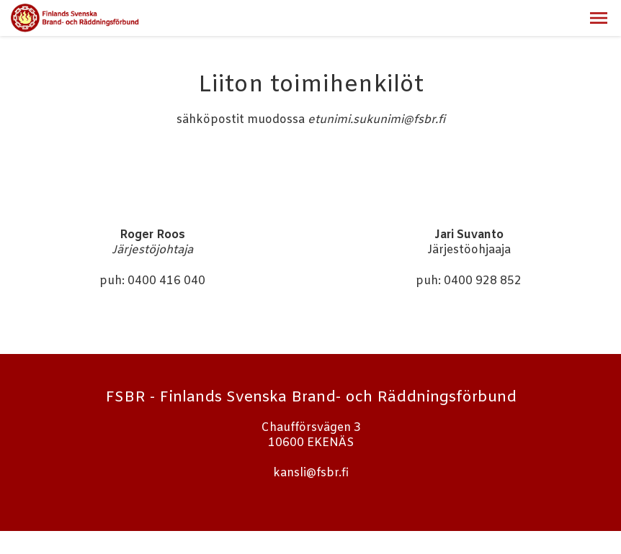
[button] (598, 17)
